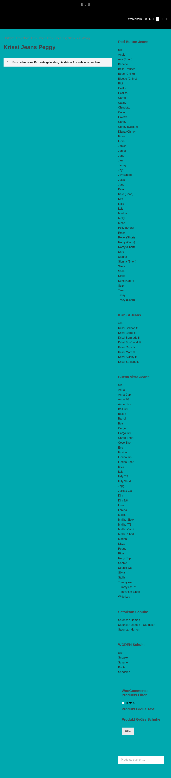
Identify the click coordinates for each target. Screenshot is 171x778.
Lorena (122, 510)
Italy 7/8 (123, 476)
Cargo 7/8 (124, 433)
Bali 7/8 (122, 409)
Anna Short (125, 404)
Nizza (121, 543)
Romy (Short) (126, 247)
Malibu (122, 514)
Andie (121, 54)
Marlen (122, 538)
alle (120, 49)
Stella (121, 275)
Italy (120, 471)
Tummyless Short (129, 591)
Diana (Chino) (127, 131)
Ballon (122, 413)
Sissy (121, 266)
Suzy (121, 285)
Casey (122, 102)
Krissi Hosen (38, 38)
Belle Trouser (126, 68)
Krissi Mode (22, 38)
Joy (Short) (125, 174)
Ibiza (121, 466)
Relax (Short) (126, 237)
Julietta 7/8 (125, 490)
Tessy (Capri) (126, 299)
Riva (121, 553)
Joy (120, 170)
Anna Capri (125, 394)
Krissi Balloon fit (128, 328)
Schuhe (123, 662)
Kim (120, 198)
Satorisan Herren (128, 629)
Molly (121, 218)
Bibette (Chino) (127, 78)
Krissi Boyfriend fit (129, 342)
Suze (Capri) (126, 280)
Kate (121, 189)
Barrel (122, 418)
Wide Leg (124, 596)
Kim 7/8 (123, 500)
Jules (121, 179)
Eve (120, 447)
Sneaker (123, 657)
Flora (121, 141)
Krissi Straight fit (128, 361)
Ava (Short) (125, 59)
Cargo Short (125, 437)
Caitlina (122, 93)
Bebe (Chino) (126, 73)
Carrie (122, 97)
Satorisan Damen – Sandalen (136, 624)
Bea (120, 423)
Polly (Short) (126, 227)
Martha (122, 213)
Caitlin (122, 88)
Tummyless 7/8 (127, 587)
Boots (121, 667)
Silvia (121, 572)
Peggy (122, 548)
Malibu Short (126, 534)
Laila (121, 203)
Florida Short (126, 461)
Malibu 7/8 (124, 524)
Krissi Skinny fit (127, 356)
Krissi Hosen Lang (57, 38)
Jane (121, 155)
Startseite (9, 38)
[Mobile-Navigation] (166, 19)
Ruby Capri (125, 558)
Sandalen (124, 672)
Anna (121, 389)
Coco (121, 112)
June (121, 184)
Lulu (120, 208)
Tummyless (125, 582)
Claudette (124, 107)
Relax (121, 232)
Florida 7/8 (125, 457)
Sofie (121, 271)
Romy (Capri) (126, 242)
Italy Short (124, 481)
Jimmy (122, 165)
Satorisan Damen (129, 620)
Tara (121, 290)
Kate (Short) (125, 194)
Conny (122, 121)
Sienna (122, 256)
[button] (162, 19)
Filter (127, 731)
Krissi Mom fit (126, 352)
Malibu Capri (126, 529)
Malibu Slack (126, 519)
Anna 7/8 (123, 399)
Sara (121, 251)
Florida (122, 452)
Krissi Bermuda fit (129, 337)
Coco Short (125, 442)
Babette (123, 64)
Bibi (120, 83)
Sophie (122, 563)
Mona (121, 222)
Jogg (121, 486)
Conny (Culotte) (128, 126)
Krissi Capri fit (127, 347)
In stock (130, 703)
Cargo (122, 428)
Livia (121, 505)
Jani (120, 160)
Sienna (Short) (127, 261)
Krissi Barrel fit (127, 332)
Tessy (121, 295)
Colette (122, 117)
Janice (122, 145)
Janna (122, 150)
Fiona (121, 136)
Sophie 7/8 (125, 567)
